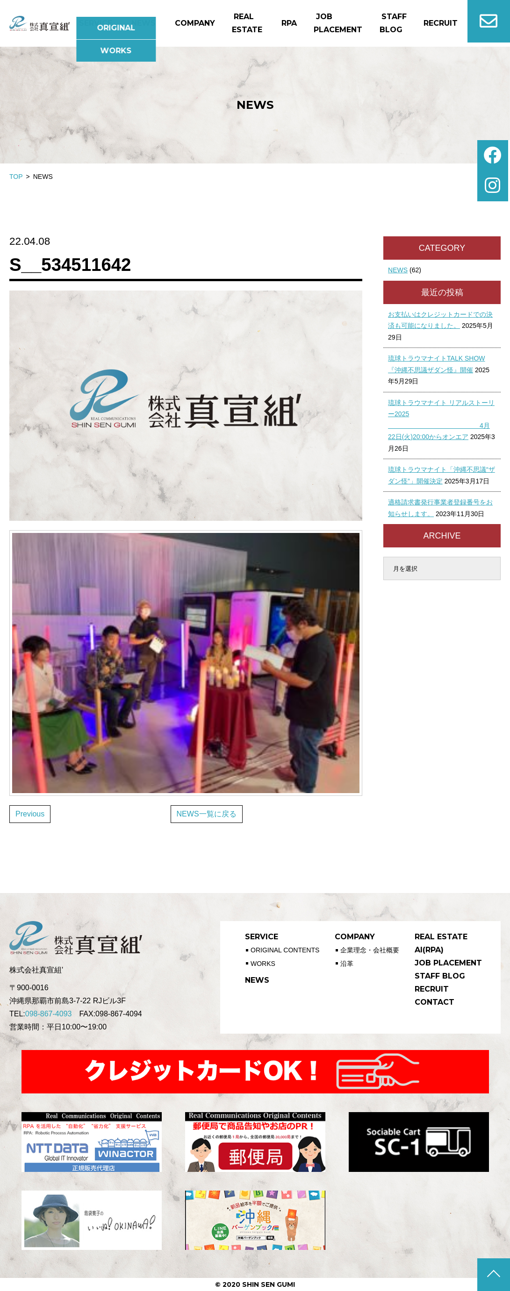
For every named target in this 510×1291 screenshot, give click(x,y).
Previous (29, 814)
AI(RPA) (425, 949)
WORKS (263, 960)
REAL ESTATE (437, 936)
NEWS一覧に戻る (207, 814)
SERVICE (260, 936)
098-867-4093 (48, 1014)
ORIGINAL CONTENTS (285, 949)
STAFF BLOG (436, 976)
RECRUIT (428, 989)
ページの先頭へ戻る (493, 1274)
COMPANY (352, 936)
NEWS (398, 270)
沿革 (345, 960)
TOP (16, 176)
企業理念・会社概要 (368, 949)
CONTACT (431, 1002)
